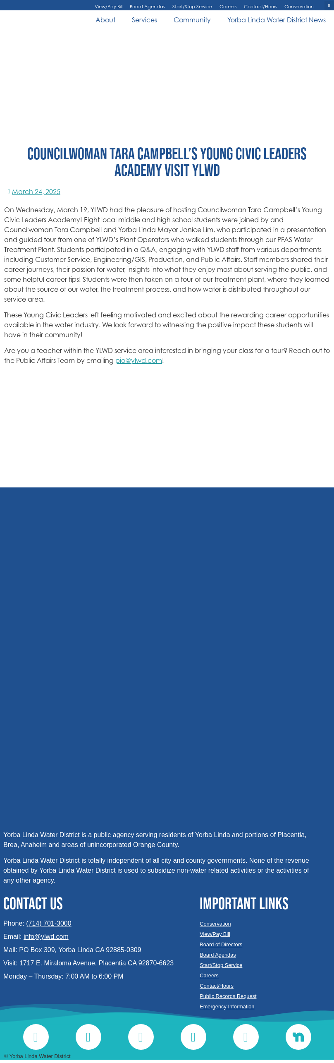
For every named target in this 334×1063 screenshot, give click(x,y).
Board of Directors (221, 944)
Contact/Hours (260, 7)
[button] (329, 5)
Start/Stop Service (192, 7)
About (105, 20)
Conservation (299, 7)
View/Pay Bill (108, 7)
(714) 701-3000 (48, 923)
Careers (227, 7)
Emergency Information (227, 1006)
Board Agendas (147, 7)
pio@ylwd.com (138, 360)
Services (144, 20)
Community (192, 20)
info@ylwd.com (46, 936)
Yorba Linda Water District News (276, 20)
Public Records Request (228, 996)
